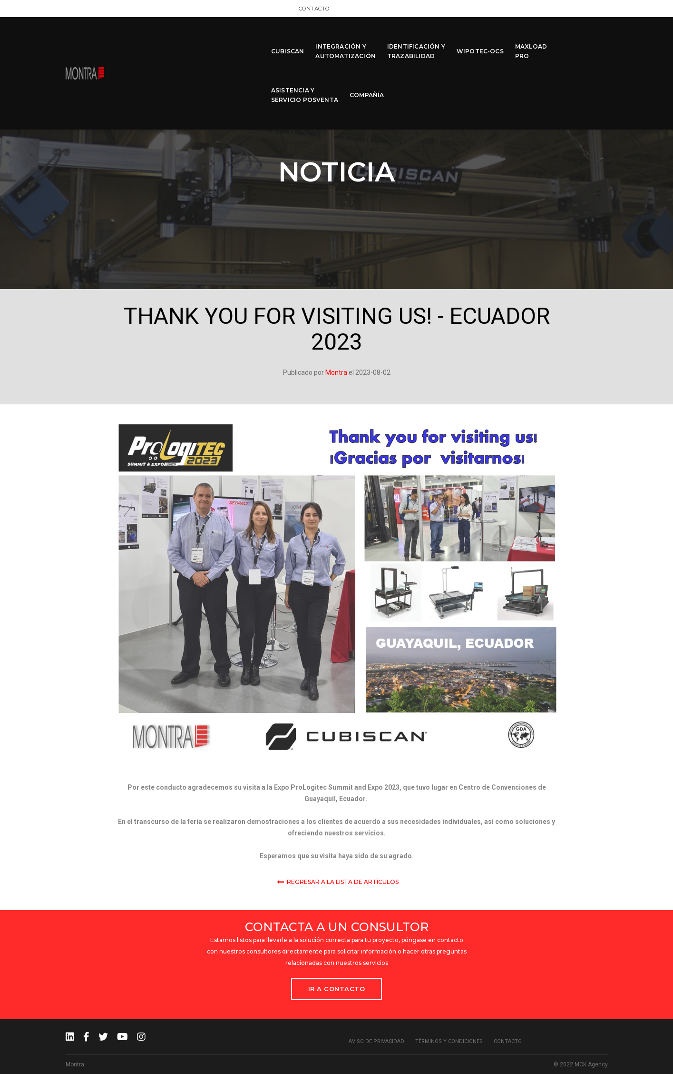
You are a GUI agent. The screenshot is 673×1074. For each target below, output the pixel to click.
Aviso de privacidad (376, 1041)
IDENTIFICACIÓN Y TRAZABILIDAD (352, 38)
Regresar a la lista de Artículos (338, 881)
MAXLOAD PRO (467, 38)
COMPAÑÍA (590, 38)
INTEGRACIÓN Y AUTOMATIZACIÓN (282, 38)
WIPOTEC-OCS (416, 38)
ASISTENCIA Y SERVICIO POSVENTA (528, 38)
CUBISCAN (223, 38)
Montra (336, 372)
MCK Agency (591, 1064)
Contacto (592, 8)
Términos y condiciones (449, 1041)
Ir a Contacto (336, 989)
